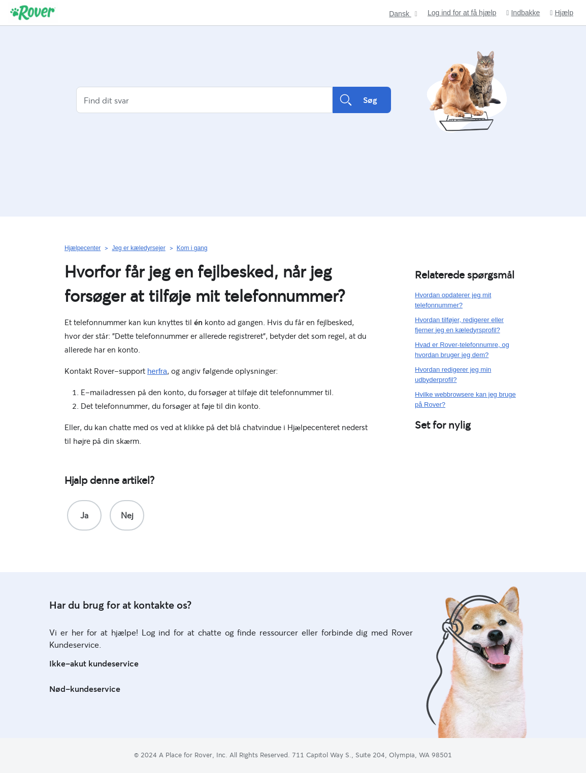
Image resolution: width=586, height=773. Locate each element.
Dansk (400, 14)
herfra (157, 371)
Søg (362, 100)
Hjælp (561, 13)
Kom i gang (192, 248)
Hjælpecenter (82, 248)
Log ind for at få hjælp (462, 12)
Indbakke (523, 13)
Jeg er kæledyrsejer (138, 248)
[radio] (84, 515)
